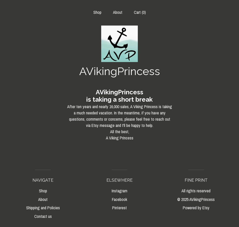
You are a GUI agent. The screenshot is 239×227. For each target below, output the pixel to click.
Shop (97, 12)
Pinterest (119, 208)
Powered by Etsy (196, 208)
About (117, 12)
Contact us (43, 216)
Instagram (119, 191)
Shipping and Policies (43, 208)
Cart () (140, 12)
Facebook (119, 199)
